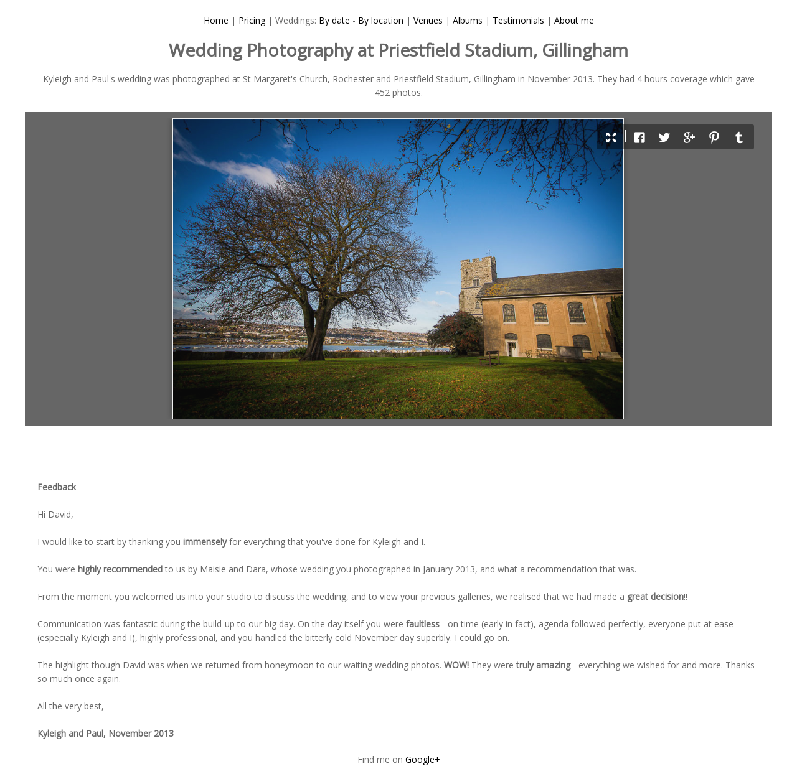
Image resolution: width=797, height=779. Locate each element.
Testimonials (518, 20)
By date (334, 20)
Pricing (251, 20)
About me (574, 20)
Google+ (422, 759)
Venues (428, 20)
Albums (468, 20)
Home (216, 20)
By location (380, 20)
